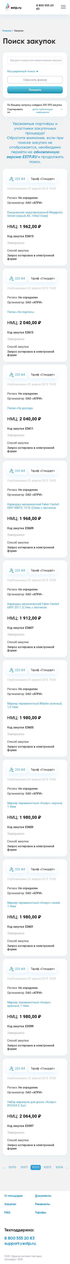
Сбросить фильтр (35, 79)
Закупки (10, 1204)
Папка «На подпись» (20, 312)
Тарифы (40, 1212)
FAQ (7, 1212)
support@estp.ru (20, 1243)
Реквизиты (42, 1204)
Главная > (7, 31)
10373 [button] (47, 1167)
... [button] (4, 1167)
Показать (35, 89)
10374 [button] (59, 1167)
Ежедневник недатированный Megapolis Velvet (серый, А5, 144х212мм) (35, 214)
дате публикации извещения (42, 111)
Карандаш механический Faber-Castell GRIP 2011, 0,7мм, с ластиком (33, 605)
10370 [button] (12, 1167)
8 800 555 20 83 (19, 1238)
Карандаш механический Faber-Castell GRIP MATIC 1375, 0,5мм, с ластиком (33, 506)
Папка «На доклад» (20, 408)
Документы (43, 1196)
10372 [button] (35, 1167)
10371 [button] (24, 1167)
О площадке (13, 1196)
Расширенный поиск (22, 71)
